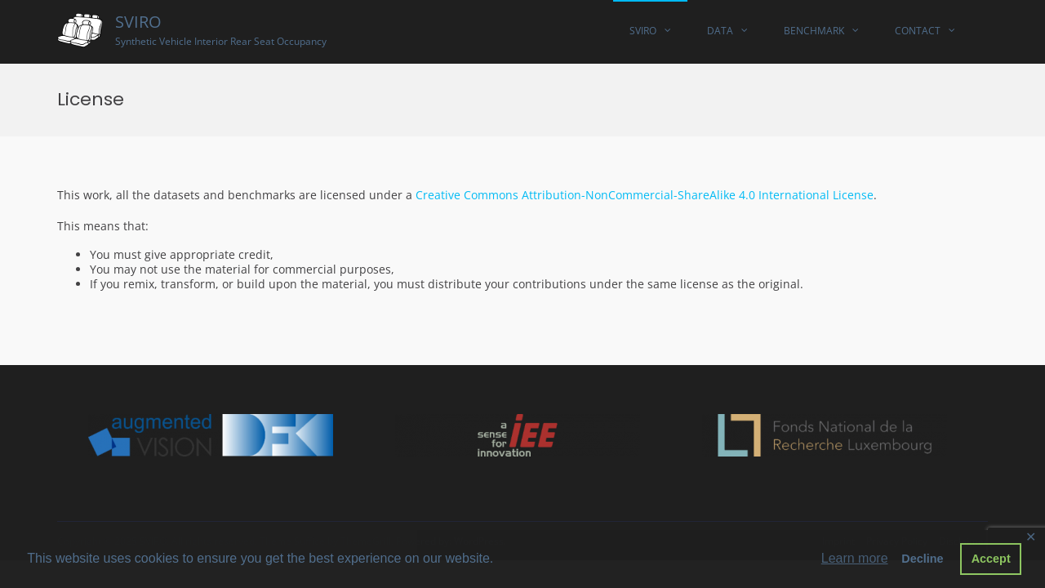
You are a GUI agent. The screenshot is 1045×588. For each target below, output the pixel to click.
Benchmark (814, 31)
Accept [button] (991, 558)
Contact (917, 31)
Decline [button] (922, 558)
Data (720, 31)
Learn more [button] (854, 558)
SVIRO (138, 22)
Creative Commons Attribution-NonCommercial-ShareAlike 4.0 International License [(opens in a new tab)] (645, 195)
